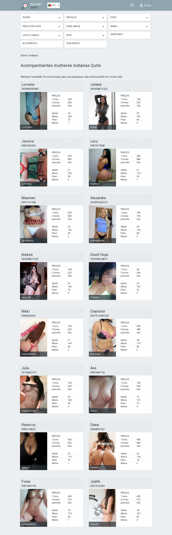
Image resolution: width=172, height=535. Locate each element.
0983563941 (28, 315)
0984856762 (97, 429)
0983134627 (28, 429)
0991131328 (28, 202)
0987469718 (97, 372)
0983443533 (28, 145)
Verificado (116, 34)
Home (24, 55)
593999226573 (98, 202)
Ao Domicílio (30, 43)
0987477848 (97, 145)
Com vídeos (73, 43)
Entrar (145, 5)
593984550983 (30, 89)
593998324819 (98, 259)
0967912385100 (99, 315)
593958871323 (98, 89)
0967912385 (97, 486)
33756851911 (29, 372)
